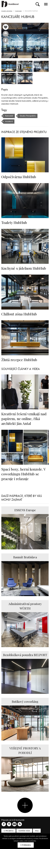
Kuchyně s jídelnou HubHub (23, 268)
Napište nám (24, 831)
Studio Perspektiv (28, 115)
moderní (9, 121)
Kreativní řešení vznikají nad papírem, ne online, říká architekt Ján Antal (24, 418)
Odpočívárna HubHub (18, 176)
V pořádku (25, 845)
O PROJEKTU (8, 831)
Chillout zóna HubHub (19, 314)
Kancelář (9, 115)
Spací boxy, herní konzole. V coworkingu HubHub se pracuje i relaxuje (23, 474)
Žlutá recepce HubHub (19, 359)
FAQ (36, 831)
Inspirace (18, 11)
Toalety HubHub (14, 222)
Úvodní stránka (6, 11)
